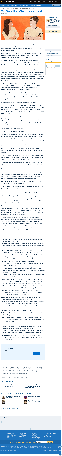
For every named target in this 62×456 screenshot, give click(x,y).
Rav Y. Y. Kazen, (22, 447)
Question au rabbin (37, 1)
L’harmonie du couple (30, 8)
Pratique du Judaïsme (5, 5)
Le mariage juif (12, 8)
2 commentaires (31, 403)
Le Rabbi (45, 434)
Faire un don (51, 1)
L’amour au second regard (31, 384)
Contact (60, 450)
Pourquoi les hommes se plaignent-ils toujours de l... (34, 401)
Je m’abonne (21, 436)
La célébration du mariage (52, 25)
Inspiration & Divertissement (36, 5)
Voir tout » (27, 388)
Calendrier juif (21, 434)
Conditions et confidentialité (52, 450)
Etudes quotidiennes (22, 435)
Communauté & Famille (24, 5)
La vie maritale (20, 8)
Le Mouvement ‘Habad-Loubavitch (50, 433)
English (47, 73)
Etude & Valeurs (14, 5)
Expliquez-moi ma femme (8, 384)
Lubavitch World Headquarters (40, 446)
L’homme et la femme (8, 386)
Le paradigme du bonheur (34, 396)
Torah (35, 447)
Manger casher (34, 436)
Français (56, 1)
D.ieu (10, 163)
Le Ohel (45, 435)
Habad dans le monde (48, 436)
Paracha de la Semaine (36, 437)
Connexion (31, 1)
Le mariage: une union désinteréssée (11, 401)
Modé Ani (3, 159)
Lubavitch (23, 446)
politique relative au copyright (22, 377)
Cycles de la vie (4, 8)
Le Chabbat (34, 435)
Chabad (21, 446)
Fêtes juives (34, 433)
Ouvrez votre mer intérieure (9, 387)
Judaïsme (38, 447)
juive (47, 447)
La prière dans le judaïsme (36, 438)
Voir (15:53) (8, 403)
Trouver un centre (45, 1)
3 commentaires (14, 403)
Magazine (7, 437)
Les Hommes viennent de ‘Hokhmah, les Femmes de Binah (33, 387)
